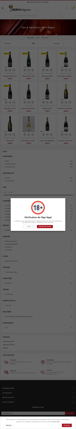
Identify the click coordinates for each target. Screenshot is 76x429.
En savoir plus (55, 421)
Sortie (29, 226)
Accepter (67, 425)
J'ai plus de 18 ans (45, 226)
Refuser (9, 425)
